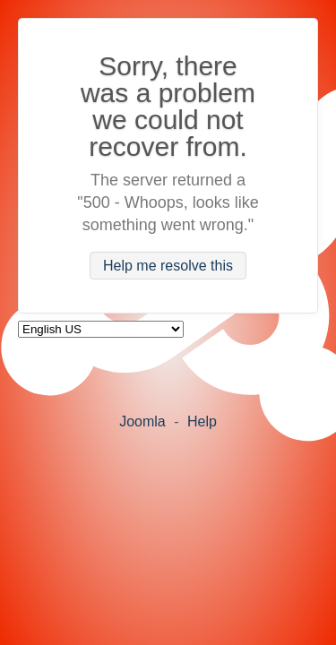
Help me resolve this (168, 265)
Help (202, 421)
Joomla (142, 421)
